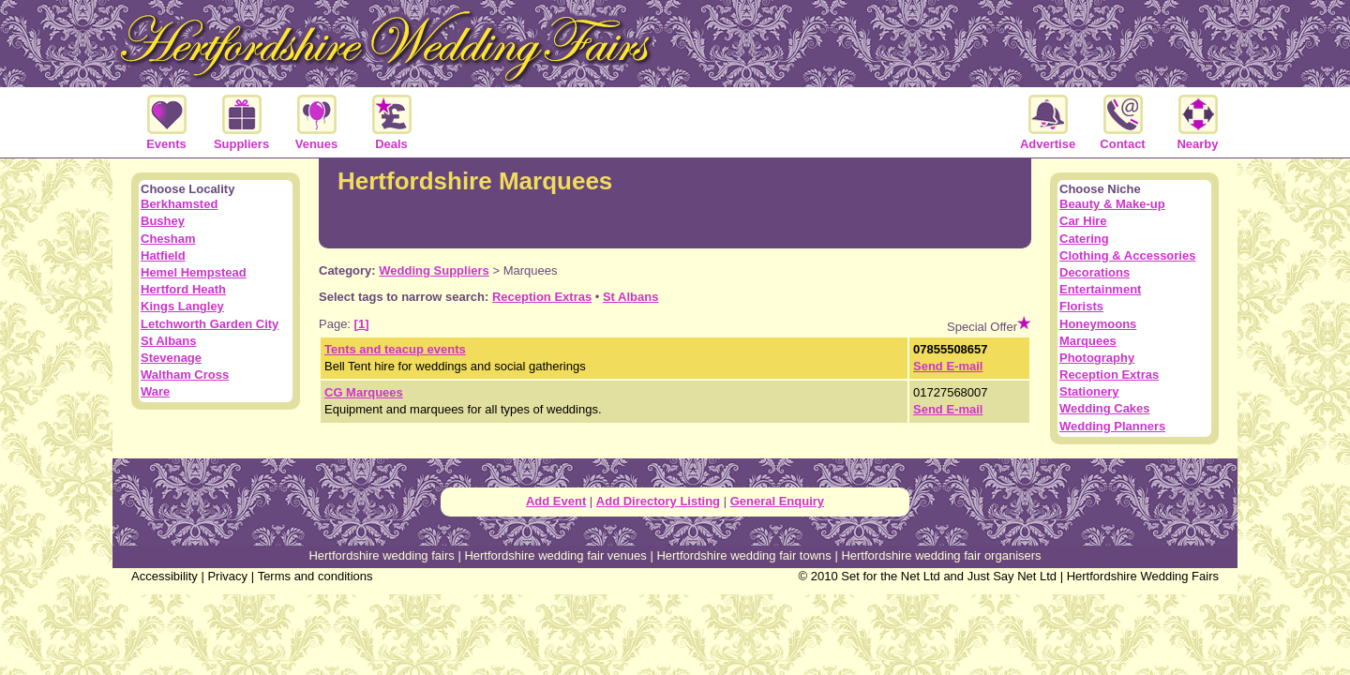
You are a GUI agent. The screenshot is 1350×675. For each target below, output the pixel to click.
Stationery (1089, 391)
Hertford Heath (183, 289)
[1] (361, 324)
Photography (1096, 358)
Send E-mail (947, 366)
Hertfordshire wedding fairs (381, 555)
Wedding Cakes (1104, 408)
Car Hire (1083, 221)
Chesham (168, 239)
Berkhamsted (179, 204)
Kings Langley (182, 306)
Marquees (1088, 341)
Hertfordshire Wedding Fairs (1143, 576)
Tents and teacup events (395, 349)
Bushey (163, 221)
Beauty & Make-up (1112, 204)
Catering (1084, 239)
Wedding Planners (1112, 426)
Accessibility (164, 576)
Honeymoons (1097, 324)
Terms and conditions (315, 576)
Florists (1081, 306)
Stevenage (171, 358)
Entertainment (1100, 289)
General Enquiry (777, 501)
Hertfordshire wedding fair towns (743, 555)
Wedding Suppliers (434, 270)
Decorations (1094, 272)
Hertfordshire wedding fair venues (555, 555)
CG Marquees (363, 392)
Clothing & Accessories (1127, 255)
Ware (155, 391)
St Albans (630, 297)
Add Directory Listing (658, 501)
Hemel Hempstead (194, 272)
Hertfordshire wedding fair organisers (941, 555)
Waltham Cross (185, 375)
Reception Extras (542, 297)
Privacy (227, 576)
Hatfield (163, 255)
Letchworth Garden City (209, 324)
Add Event (556, 501)
